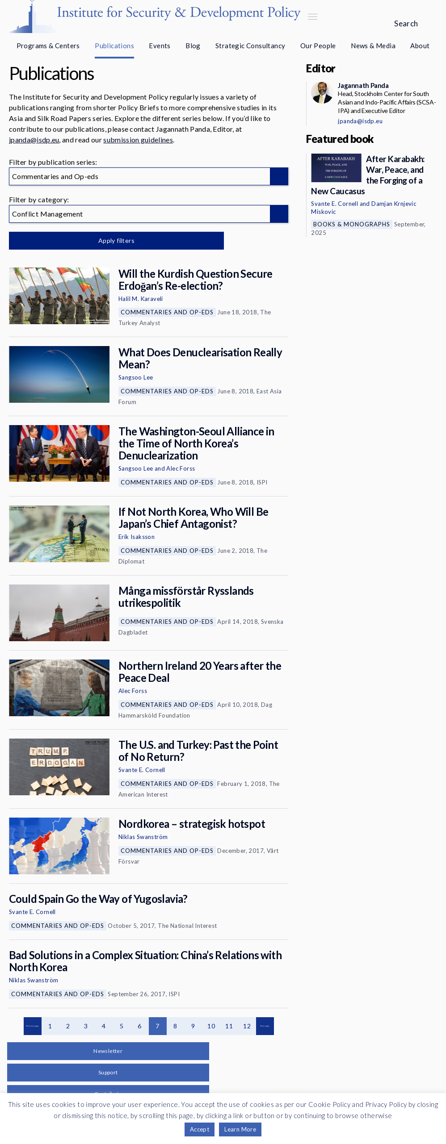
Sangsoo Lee (135, 377)
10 (211, 1026)
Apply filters (102, 240)
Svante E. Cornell (141, 769)
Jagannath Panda (363, 85)
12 (247, 1026)
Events (159, 46)
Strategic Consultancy (250, 46)
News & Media (373, 46)
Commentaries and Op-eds (167, 312)
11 (229, 1026)
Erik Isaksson (136, 536)
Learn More (240, 1129)
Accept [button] (199, 1129)
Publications (114, 46)
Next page (265, 1026)
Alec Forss (180, 468)
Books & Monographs (351, 224)
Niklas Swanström (143, 836)
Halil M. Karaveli (140, 298)
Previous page (33, 1026)
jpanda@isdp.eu (34, 139)
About (419, 46)
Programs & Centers (48, 46)
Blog (193, 46)
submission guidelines (138, 139)
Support (108, 1072)
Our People (318, 46)
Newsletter (107, 1051)
